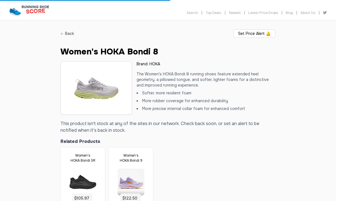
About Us (308, 13)
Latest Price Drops (263, 13)
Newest (235, 13)
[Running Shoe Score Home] (15, 11)
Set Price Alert (254, 33)
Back (67, 33)
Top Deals (213, 13)
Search (192, 13)
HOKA (154, 63)
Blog (289, 13)
